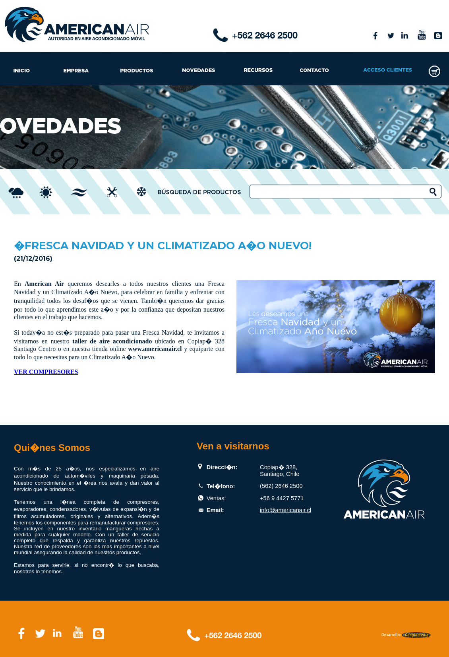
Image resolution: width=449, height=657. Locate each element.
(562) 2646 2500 (281, 486)
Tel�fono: (221, 486)
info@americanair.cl (285, 510)
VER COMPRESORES (46, 371)
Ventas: (216, 498)
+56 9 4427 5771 (282, 498)
